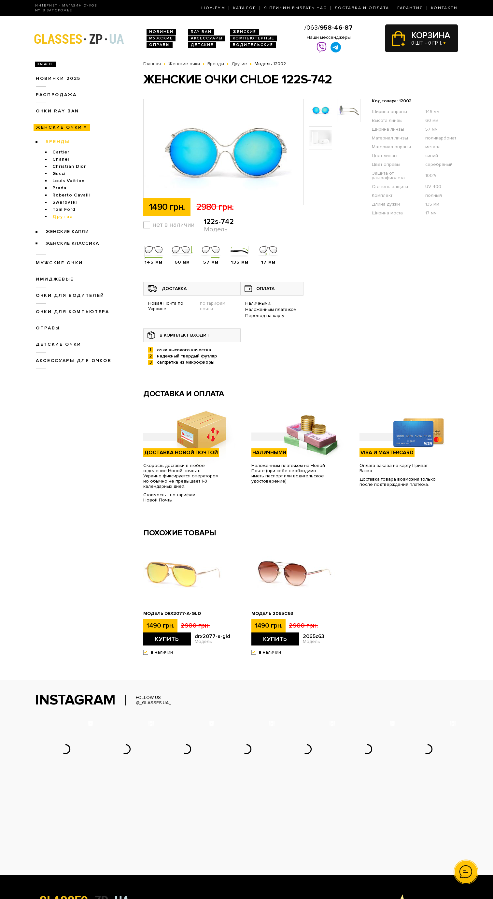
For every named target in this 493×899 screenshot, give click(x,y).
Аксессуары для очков (73, 360)
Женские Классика (72, 243)
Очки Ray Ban (158, 841)
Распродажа (56, 94)
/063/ (328, 28)
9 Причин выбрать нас (295, 8)
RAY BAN (201, 31)
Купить (167, 639)
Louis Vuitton (68, 180)
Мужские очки (59, 263)
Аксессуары (207, 38)
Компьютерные (254, 38)
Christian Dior (69, 166)
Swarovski (64, 202)
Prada (59, 188)
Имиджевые (55, 279)
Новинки (161, 31)
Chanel (60, 159)
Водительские (253, 44)
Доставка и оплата (362, 8)
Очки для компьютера (72, 311)
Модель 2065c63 (272, 613)
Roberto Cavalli (71, 195)
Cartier (60, 152)
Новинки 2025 (58, 78)
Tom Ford (63, 209)
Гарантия (410, 8)
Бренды (58, 141)
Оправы (159, 44)
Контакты (444, 8)
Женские (244, 31)
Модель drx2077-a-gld (172, 613)
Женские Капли (67, 231)
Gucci (58, 173)
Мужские (161, 38)
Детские (202, 44)
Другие (62, 216)
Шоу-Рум (213, 8)
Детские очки (58, 344)
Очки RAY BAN (57, 111)
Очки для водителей (70, 295)
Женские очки (59, 127)
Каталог (244, 8)
